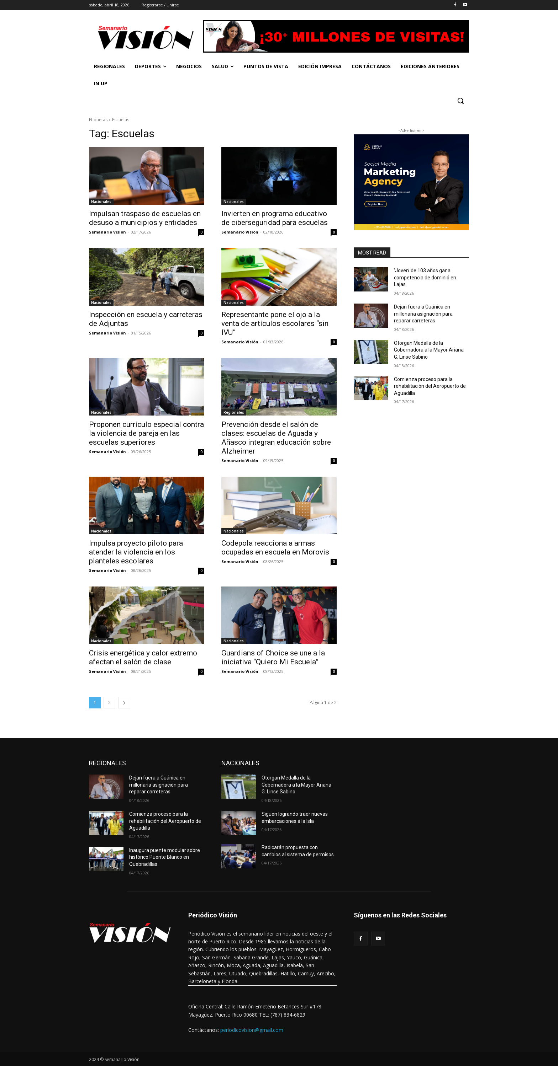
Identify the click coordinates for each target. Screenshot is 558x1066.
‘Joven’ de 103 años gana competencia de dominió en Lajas (425, 277)
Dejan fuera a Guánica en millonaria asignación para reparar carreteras (423, 313)
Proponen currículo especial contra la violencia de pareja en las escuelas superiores (146, 433)
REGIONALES (107, 763)
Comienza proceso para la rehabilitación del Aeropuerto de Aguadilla (430, 386)
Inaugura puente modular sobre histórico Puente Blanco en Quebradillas (164, 857)
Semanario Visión (107, 232)
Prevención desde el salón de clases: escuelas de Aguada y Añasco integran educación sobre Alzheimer (276, 437)
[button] (460, 100)
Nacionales (101, 201)
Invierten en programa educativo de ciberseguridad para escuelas (274, 218)
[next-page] (124, 702)
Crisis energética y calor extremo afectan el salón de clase (143, 657)
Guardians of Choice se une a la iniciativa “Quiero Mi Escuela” (273, 657)
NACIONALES (240, 763)
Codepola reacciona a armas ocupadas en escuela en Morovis (275, 547)
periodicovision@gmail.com (251, 1030)
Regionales (233, 412)
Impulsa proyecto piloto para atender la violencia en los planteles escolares (136, 552)
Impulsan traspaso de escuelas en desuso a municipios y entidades (145, 218)
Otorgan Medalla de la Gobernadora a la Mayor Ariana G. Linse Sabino (429, 350)
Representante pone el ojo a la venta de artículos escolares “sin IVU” (274, 323)
